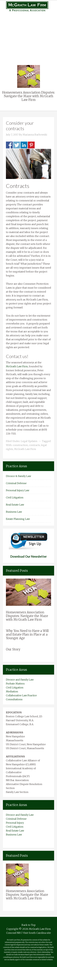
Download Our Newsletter (28, 556)
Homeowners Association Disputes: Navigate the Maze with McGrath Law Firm (28, 96)
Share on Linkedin (24, 145)
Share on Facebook (9, 145)
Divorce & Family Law (18, 476)
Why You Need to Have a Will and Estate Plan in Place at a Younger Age (27, 634)
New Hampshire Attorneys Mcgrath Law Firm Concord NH (28, 6)
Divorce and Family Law (20, 679)
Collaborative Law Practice (21, 695)
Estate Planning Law (18, 518)
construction (20, 445)
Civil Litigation (28, 39)
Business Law (28, 47)
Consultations (14, 699)
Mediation (12, 691)
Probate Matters (15, 683)
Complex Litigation (28, 35)
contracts (34, 445)
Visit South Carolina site (37, 932)
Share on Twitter (16, 145)
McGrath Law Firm (17, 366)
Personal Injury (29, 27)
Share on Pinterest (31, 145)
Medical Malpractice (28, 31)
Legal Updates (29, 441)
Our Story (13, 649)
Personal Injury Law (17, 490)
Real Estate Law (28, 43)
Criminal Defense (16, 483)
